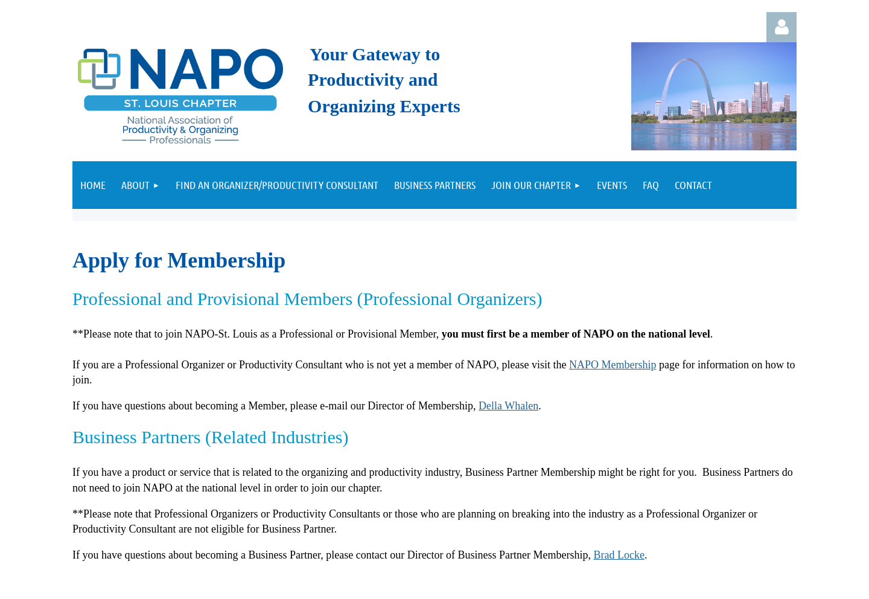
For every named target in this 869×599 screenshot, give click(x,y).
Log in (781, 27)
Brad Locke (619, 555)
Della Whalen (508, 406)
